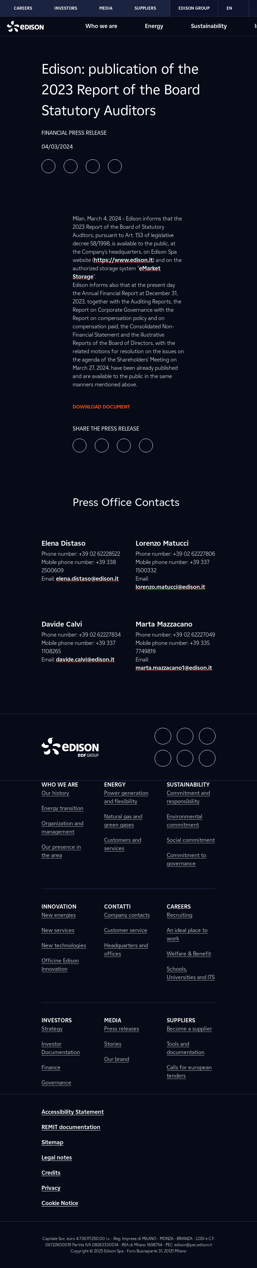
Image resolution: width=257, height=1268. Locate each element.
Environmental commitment (184, 820)
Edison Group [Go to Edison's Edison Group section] (194, 8)
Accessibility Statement (73, 1112)
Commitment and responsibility (188, 797)
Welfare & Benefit (189, 953)
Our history (55, 793)
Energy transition (62, 808)
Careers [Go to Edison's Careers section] (23, 8)
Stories (112, 1044)
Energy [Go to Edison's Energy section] (154, 26)
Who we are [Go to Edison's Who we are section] (101, 26)
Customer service (125, 930)
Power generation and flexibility (126, 797)
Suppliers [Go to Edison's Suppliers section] (145, 8)
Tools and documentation (185, 1048)
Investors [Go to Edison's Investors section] (65, 8)
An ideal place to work (187, 934)
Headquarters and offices (126, 949)
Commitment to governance (186, 859)
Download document (107, 407)
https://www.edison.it (123, 260)
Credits (51, 1173)
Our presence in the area (61, 851)
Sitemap (52, 1142)
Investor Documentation (61, 1048)
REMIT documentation (71, 1127)
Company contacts (127, 915)
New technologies (64, 945)
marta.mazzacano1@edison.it (174, 668)
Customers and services (122, 844)
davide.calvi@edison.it (85, 659)
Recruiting (179, 915)
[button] (48, 166)
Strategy (52, 1028)
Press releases (121, 1028)
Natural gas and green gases (123, 820)
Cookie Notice (60, 1203)
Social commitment (191, 840)
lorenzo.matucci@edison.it (170, 587)
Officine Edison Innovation (60, 964)
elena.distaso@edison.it (87, 578)
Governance (56, 1082)
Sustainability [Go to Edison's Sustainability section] (209, 26)
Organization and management (62, 827)
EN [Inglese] (233, 8)
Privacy (51, 1188)
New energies (59, 915)
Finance (51, 1067)
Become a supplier (189, 1028)
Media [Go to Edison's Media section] (105, 8)
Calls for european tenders (189, 1071)
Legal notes (57, 1157)
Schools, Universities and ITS (191, 973)
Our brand (116, 1059)
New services (58, 930)
